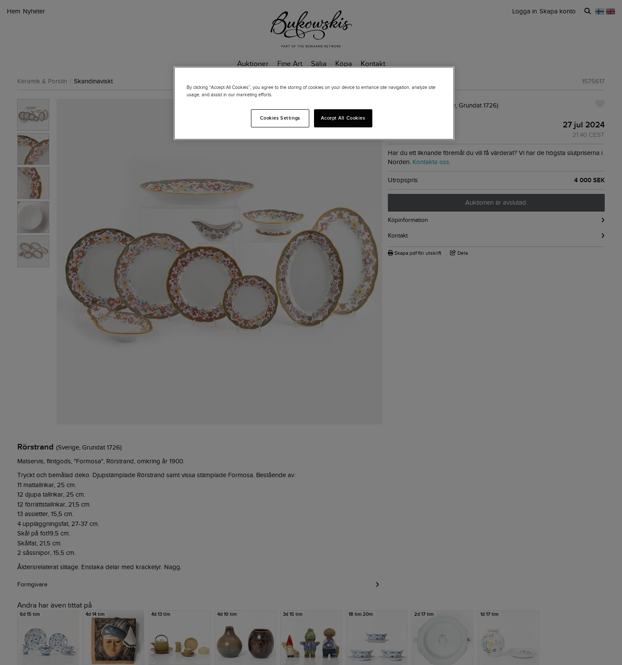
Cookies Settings (280, 117)
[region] (314, 103)
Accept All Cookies (343, 117)
